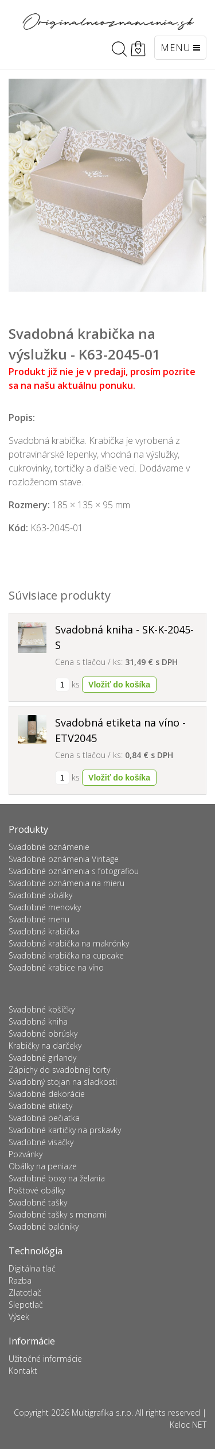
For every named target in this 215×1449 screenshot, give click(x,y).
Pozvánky (25, 1154)
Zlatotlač (25, 1292)
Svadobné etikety (40, 1105)
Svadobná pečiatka (44, 1117)
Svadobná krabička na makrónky (69, 943)
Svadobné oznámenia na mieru (66, 883)
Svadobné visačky (41, 1142)
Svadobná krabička (44, 931)
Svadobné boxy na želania (57, 1178)
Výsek (19, 1316)
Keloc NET (188, 1424)
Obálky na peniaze (43, 1166)
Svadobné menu (39, 919)
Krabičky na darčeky (45, 1045)
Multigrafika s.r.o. (102, 1412)
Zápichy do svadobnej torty (59, 1069)
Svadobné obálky (40, 895)
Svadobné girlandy (42, 1057)
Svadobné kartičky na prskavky (65, 1130)
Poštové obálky (37, 1190)
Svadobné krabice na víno (56, 967)
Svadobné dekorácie (47, 1093)
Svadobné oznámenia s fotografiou (74, 870)
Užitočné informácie (45, 1358)
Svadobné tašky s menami (57, 1214)
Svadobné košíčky (42, 1009)
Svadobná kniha (38, 1021)
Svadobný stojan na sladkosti (63, 1081)
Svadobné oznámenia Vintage (64, 858)
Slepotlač (26, 1304)
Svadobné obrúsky (43, 1033)
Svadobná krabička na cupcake (66, 955)
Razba (20, 1280)
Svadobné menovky (45, 907)
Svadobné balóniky (44, 1226)
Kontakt (23, 1370)
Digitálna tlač (32, 1268)
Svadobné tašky (38, 1202)
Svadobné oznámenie (49, 846)
